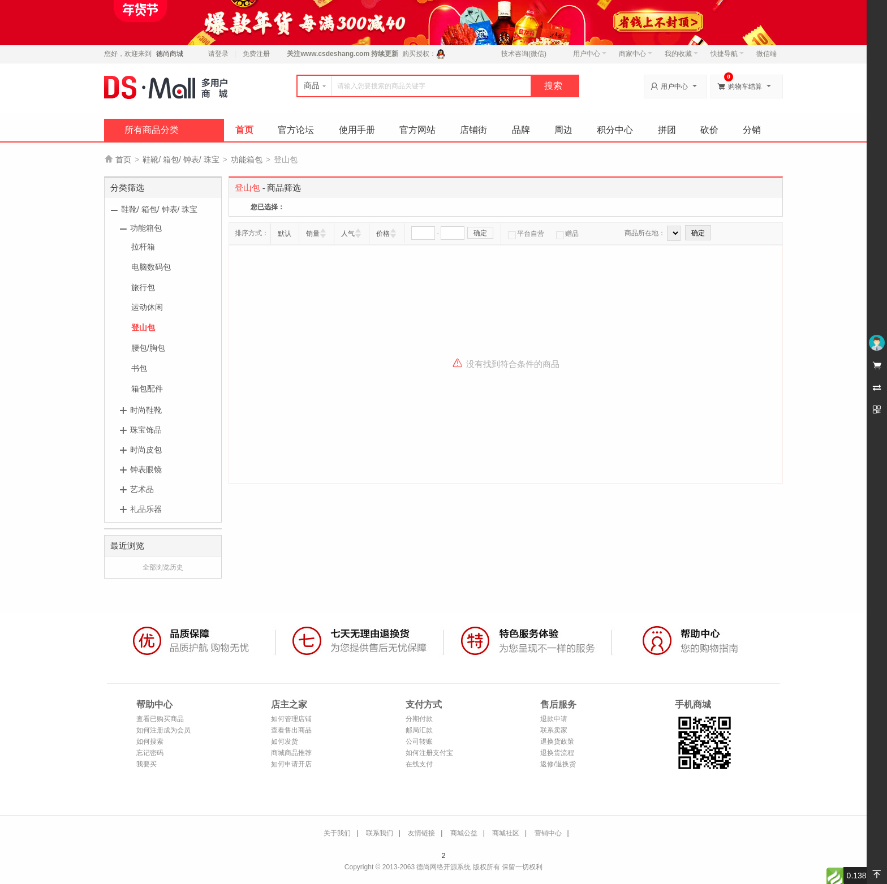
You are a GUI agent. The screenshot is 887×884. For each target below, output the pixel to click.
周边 (563, 130)
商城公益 (463, 833)
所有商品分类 (151, 130)
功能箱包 (246, 159)
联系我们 (379, 833)
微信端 (766, 54)
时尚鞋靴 (146, 410)
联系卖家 (553, 730)
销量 (313, 234)
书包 (139, 368)
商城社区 (505, 833)
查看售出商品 (291, 730)
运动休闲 (147, 307)
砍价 (709, 130)
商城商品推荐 (291, 753)
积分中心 (615, 130)
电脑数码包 (151, 266)
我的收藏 (681, 54)
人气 (348, 234)
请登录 (218, 54)
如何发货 (284, 741)
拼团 (667, 130)
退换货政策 (557, 741)
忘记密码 (149, 753)
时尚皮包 (146, 449)
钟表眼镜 (146, 469)
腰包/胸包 (148, 347)
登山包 (143, 327)
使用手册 (357, 130)
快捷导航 (727, 54)
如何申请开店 (291, 764)
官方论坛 (296, 130)
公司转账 (419, 741)
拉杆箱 (143, 246)
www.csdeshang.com (334, 54)
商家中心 (635, 54)
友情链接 (421, 833)
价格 (383, 234)
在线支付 (419, 764)
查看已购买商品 (160, 719)
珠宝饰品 (146, 429)
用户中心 (589, 54)
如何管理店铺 (291, 719)
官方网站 (417, 130)
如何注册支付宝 (429, 753)
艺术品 (142, 489)
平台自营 (526, 234)
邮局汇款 (419, 730)
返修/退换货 (558, 764)
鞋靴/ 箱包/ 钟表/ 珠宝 (181, 159)
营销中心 (548, 833)
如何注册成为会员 (163, 730)
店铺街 (473, 130)
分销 (752, 130)
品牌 (521, 130)
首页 (244, 130)
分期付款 (419, 719)
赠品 (567, 234)
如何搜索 (149, 741)
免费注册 (256, 54)
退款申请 (553, 719)
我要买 (146, 764)
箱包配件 (147, 388)
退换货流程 (557, 753)
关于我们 (337, 833)
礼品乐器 (146, 509)
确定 (480, 233)
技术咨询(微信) (523, 54)
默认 (284, 234)
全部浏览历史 (163, 567)
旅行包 (143, 287)
